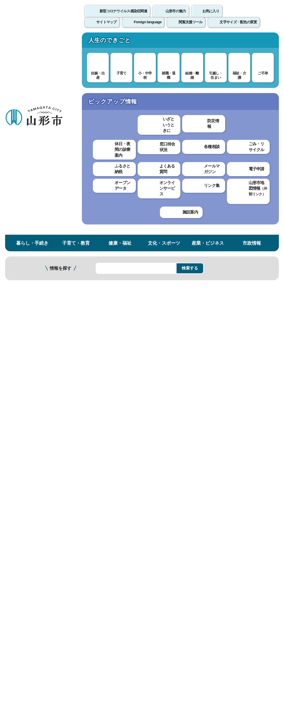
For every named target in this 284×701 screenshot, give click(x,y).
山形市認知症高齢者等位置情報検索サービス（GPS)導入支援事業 (32, 248)
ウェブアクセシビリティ (159, 569)
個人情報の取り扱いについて (94, 569)
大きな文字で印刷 (255, 147)
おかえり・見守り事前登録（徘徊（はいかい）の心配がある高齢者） (32, 227)
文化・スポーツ (164, 41)
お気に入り (210, 17)
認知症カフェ (24, 151)
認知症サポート (120, 86)
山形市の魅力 (176, 17)
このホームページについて (28, 569)
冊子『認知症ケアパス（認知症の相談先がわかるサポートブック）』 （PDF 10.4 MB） (158, 228)
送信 (172, 462)
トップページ (44, 86)
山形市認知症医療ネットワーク (32, 138)
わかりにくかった (135, 433)
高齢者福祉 (93, 86)
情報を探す (60, 67)
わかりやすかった (94, 433)
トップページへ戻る (266, 553)
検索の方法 (227, 67)
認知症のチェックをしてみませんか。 (32, 174)
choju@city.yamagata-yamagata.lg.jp (110, 531)
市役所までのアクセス (61, 646)
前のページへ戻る (224, 553)
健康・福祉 (120, 41)
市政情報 (252, 41)
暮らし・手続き (32, 41)
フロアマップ (18, 646)
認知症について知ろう (95, 364)
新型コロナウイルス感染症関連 (123, 17)
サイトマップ (209, 569)
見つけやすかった (94, 450)
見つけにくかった (135, 450)
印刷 (219, 148)
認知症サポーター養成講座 (32, 189)
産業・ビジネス (208, 41)
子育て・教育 (76, 41)
